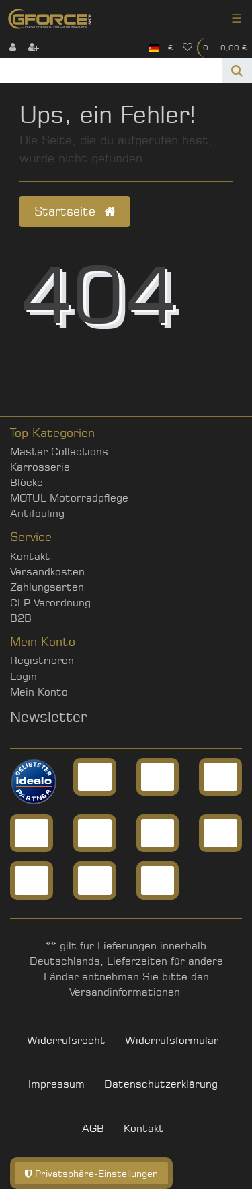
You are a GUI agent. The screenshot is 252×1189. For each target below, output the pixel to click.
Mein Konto (39, 691)
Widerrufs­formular (171, 1040)
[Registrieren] (34, 48)
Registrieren (42, 660)
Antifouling (37, 513)
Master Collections (59, 451)
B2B (21, 618)
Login (23, 676)
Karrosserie (40, 467)
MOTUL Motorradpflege (69, 497)
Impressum (56, 1084)
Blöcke (26, 482)
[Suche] (237, 70)
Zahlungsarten (47, 587)
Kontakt (30, 556)
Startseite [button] (74, 211)
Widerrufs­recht (66, 1040)
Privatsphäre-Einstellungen (91, 1173)
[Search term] (111, 70)
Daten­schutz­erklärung (161, 1084)
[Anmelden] (13, 48)
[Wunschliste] (187, 48)
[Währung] (170, 48)
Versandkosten (47, 571)
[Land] (153, 48)
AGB (93, 1128)
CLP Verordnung (50, 602)
